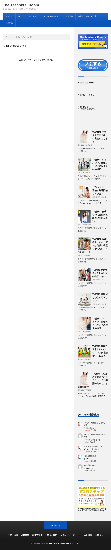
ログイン (32, 16)
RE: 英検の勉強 (90, 456)
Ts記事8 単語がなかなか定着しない (100, 297)
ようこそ (9, 16)
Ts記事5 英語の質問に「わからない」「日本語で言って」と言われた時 (93, 380)
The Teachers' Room (21, 5)
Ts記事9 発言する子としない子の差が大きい (100, 273)
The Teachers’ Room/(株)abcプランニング (62, 543)
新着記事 (9, 23)
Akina (86, 442)
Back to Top (55, 525)
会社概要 (88, 535)
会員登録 (69, 16)
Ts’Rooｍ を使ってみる (51, 16)
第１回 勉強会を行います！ (95, 446)
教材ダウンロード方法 (87, 16)
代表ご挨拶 (13, 535)
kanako (87, 430)
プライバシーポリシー (70, 535)
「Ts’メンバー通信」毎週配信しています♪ (100, 190)
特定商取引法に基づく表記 (44, 535)
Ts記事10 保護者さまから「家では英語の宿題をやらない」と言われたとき (93, 245)
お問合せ (99, 535)
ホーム (21, 16)
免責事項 (25, 535)
